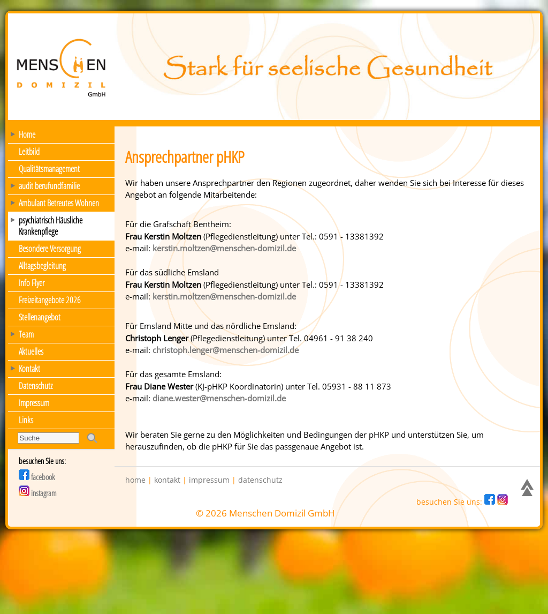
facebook (37, 476)
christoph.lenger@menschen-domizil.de (226, 350)
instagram (38, 493)
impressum (209, 480)
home (135, 480)
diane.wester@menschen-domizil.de (219, 398)
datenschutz (260, 480)
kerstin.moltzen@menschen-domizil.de (224, 248)
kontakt (167, 480)
